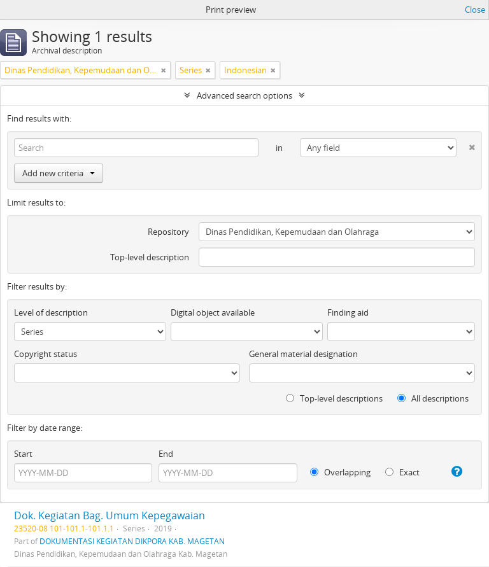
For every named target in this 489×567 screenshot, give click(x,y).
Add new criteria (58, 173)
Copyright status (45, 354)
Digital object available (213, 312)
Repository (168, 231)
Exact (402, 472)
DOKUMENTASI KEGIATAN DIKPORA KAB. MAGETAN (132, 541)
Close (475, 9)
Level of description (51, 312)
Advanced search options (244, 95)
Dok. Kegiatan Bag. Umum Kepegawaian (109, 515)
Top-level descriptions (334, 398)
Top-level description (149, 257)
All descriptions (433, 398)
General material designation (303, 354)
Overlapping (340, 472)
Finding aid (348, 312)
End (166, 453)
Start (23, 453)
